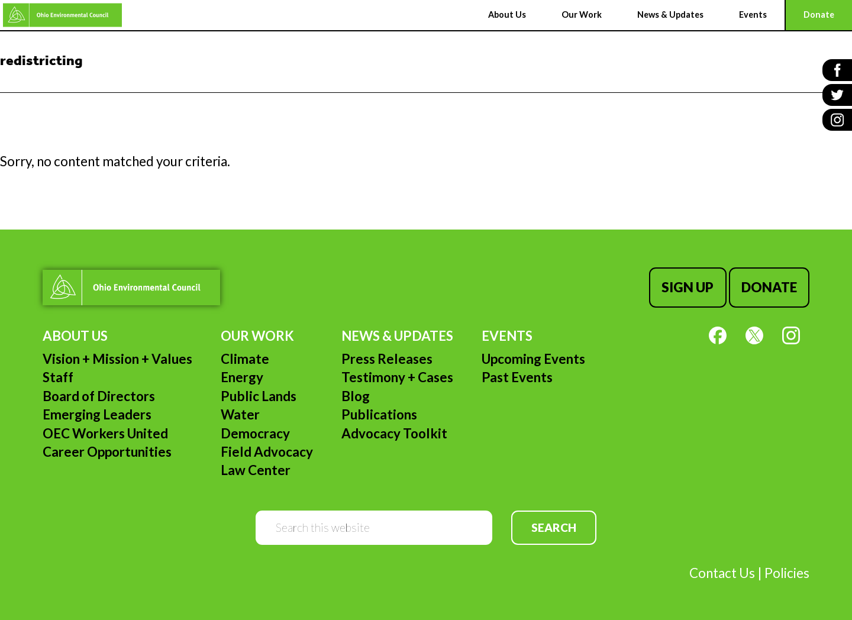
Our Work (257, 336)
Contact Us (722, 573)
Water (240, 414)
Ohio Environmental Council (62, 15)
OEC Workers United (105, 433)
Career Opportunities (107, 452)
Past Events (517, 377)
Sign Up (687, 287)
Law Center (256, 470)
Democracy (255, 433)
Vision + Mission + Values (117, 359)
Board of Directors (99, 396)
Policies (786, 573)
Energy (242, 377)
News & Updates (397, 336)
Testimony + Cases (397, 377)
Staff (58, 377)
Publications (379, 414)
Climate (245, 359)
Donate (769, 287)
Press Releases (387, 359)
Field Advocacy (267, 452)
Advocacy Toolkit (394, 433)
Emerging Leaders (97, 414)
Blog (355, 396)
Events (507, 336)
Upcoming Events (533, 359)
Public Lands (258, 396)
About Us (75, 336)
